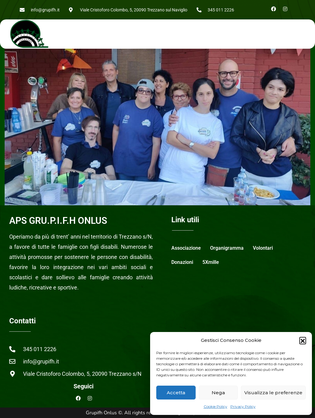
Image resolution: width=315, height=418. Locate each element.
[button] (303, 340)
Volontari (263, 248)
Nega (218, 392)
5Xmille (210, 262)
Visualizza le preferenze (273, 392)
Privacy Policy (243, 406)
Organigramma (227, 248)
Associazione (186, 248)
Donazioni (182, 262)
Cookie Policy (215, 406)
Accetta (176, 392)
